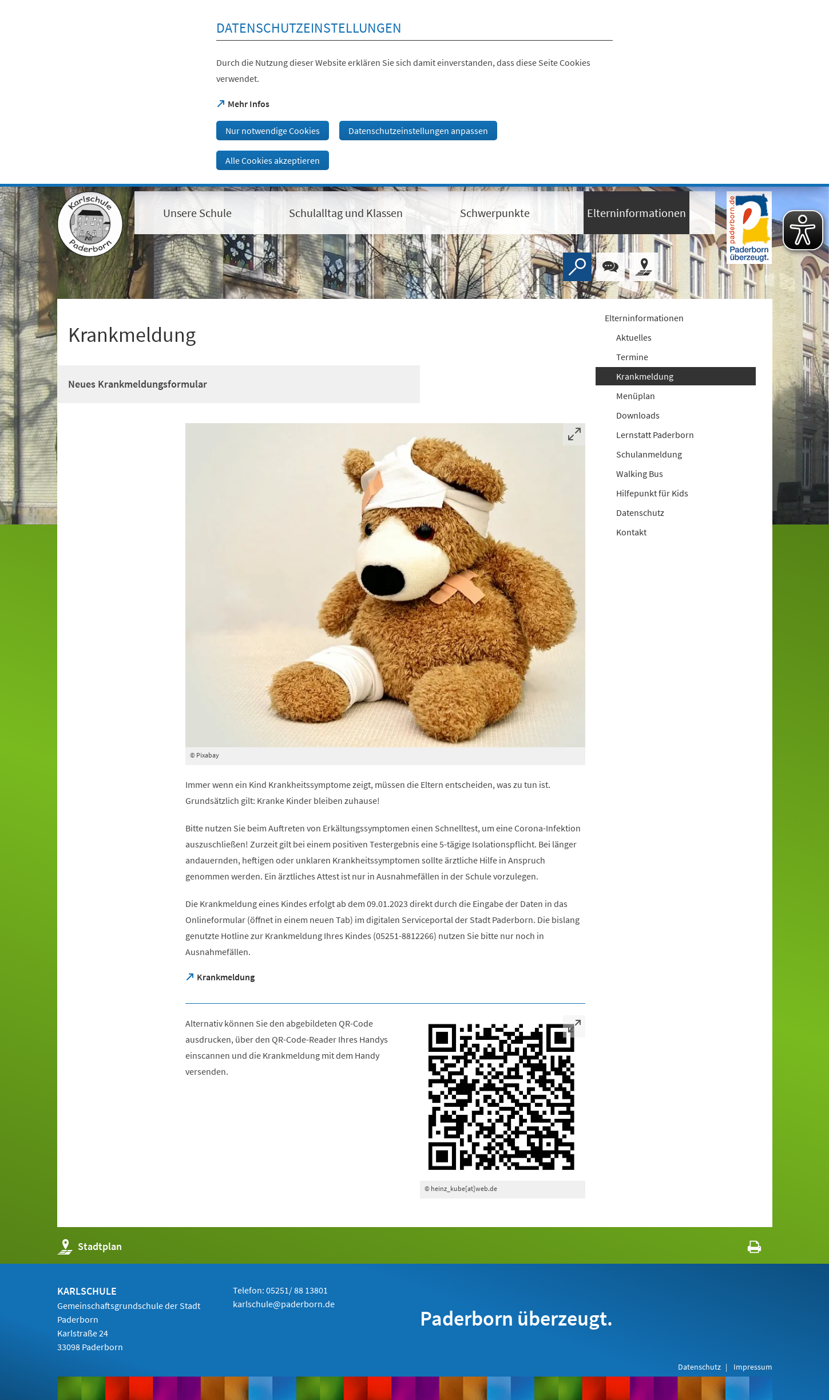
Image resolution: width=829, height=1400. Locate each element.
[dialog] (414, 93)
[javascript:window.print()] (744, 1249)
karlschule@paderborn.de (284, 1304)
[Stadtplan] (643, 267)
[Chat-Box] (610, 267)
